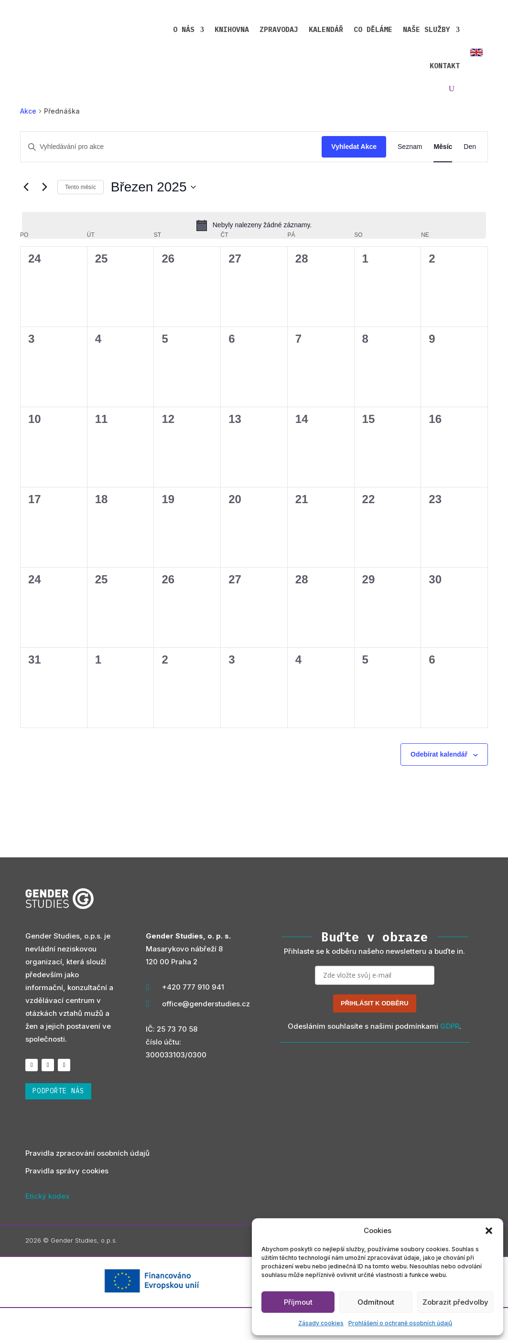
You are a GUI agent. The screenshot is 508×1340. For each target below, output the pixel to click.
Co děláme (316, 27)
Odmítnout (375, 1302)
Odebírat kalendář (439, 786)
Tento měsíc (80, 218)
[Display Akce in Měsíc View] (442, 179)
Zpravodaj (222, 27)
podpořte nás (58, 1122)
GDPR (449, 1057)
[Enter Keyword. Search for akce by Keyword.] (171, 179)
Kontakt (428, 27)
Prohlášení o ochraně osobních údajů (400, 1323)
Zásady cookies (321, 1323)
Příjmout (298, 1302)
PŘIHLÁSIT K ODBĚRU (375, 1034)
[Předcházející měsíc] (26, 218)
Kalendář (269, 27)
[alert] (254, 256)
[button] (489, 1230)
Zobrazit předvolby (455, 1302)
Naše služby (369, 27)
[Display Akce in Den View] (470, 179)
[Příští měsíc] (44, 218)
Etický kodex (47, 1227)
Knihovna (175, 27)
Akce (28, 142)
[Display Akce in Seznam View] (410, 179)
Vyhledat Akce (354, 178)
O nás (127, 27)
